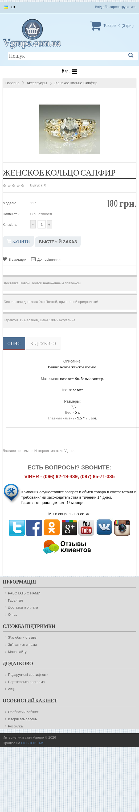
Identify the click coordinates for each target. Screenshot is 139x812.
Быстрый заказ (58, 242)
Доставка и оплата (23, 607)
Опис (14, 344)
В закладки (14, 259)
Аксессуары (37, 83)
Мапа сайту (17, 652)
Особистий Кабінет (23, 712)
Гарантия (15, 600)
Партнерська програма (26, 682)
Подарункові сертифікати (28, 675)
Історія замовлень (22, 719)
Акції (11, 689)
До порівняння (45, 259)
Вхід (98, 7)
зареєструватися (122, 7)
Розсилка (15, 726)
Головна (12, 83)
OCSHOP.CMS (32, 743)
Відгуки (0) (43, 344)
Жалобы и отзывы (22, 637)
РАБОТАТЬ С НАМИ (24, 593)
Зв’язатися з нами (22, 645)
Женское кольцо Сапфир (75, 83)
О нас (12, 615)
